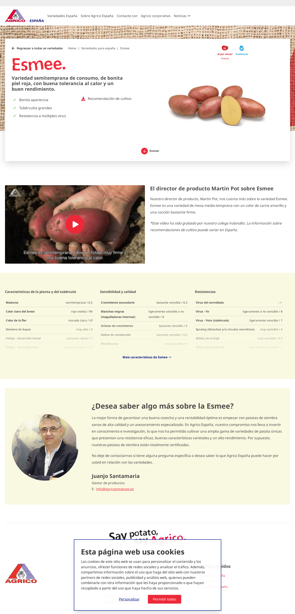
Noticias (180, 16)
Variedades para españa (98, 48)
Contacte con (127, 16)
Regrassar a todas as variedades (40, 48)
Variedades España (62, 16)
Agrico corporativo (156, 16)
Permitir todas (164, 599)
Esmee (124, 48)
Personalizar (129, 599)
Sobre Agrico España (97, 16)
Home (72, 48)
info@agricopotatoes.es (115, 489)
